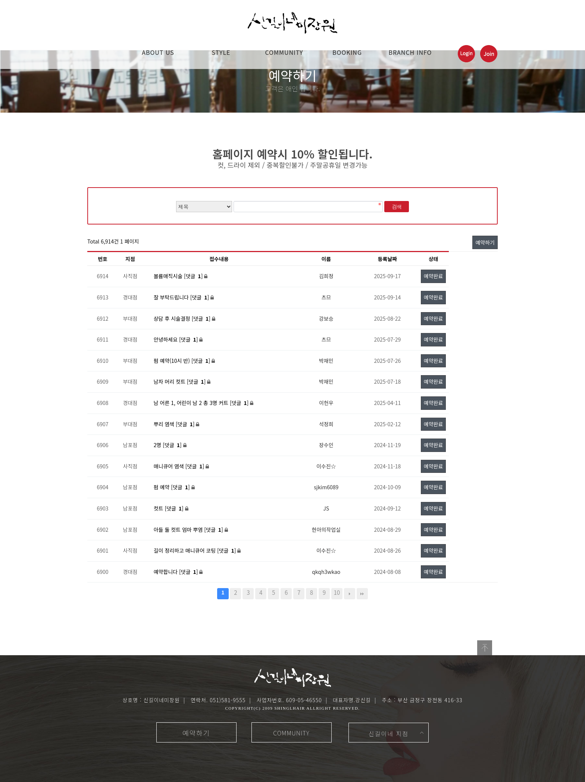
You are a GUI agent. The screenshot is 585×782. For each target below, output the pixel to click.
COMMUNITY (284, 52)
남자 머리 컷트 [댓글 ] (180, 381)
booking (347, 52)
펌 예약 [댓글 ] (172, 487)
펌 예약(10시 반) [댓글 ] (183, 360)
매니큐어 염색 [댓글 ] (180, 466)
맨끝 (362, 593)
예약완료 (433, 276)
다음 (349, 593)
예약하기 (485, 242)
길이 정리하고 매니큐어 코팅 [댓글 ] (196, 550)
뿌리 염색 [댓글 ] (175, 424)
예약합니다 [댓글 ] (177, 571)
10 (337, 592)
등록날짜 (387, 259)
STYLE (221, 52)
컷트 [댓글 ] (169, 508)
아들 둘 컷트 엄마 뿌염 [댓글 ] (189, 529)
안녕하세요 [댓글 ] (177, 339)
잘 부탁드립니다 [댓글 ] (182, 297)
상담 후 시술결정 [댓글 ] (183, 318)
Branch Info (410, 52)
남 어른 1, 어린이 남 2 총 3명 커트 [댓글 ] (202, 402)
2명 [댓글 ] (168, 445)
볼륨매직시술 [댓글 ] (179, 276)
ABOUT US (158, 52)
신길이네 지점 (389, 733)
